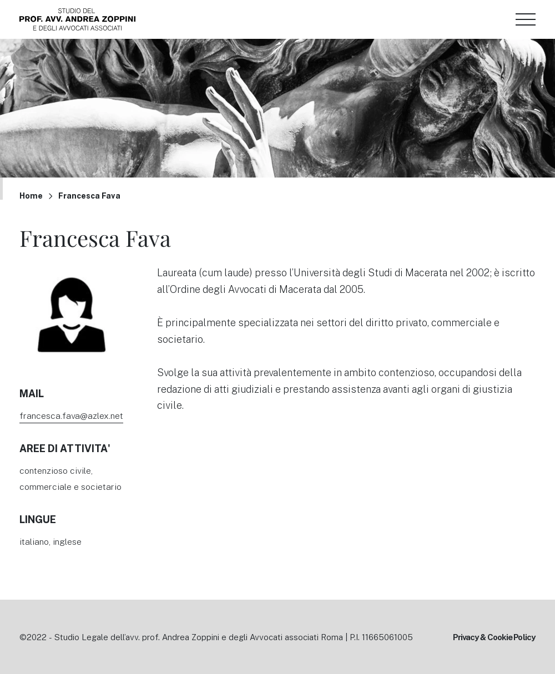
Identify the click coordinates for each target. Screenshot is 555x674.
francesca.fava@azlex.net (71, 415)
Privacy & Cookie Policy (494, 637)
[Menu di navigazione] (525, 19)
